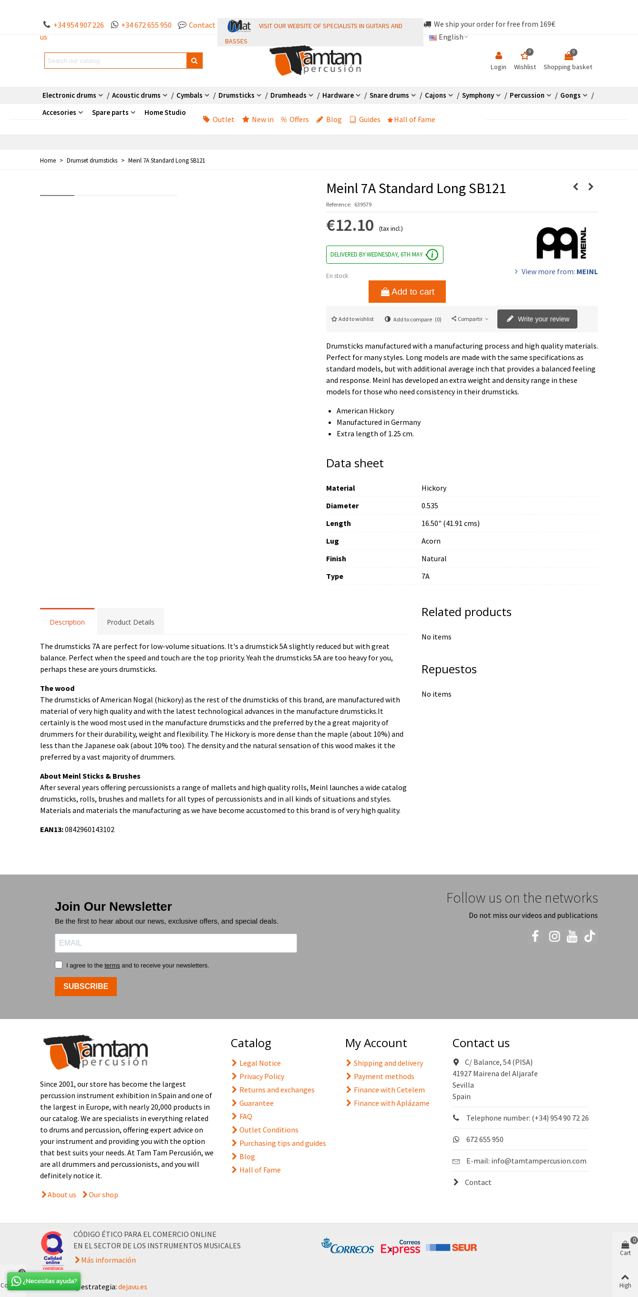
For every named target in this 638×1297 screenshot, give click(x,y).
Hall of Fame (411, 119)
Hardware (338, 95)
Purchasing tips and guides (278, 1143)
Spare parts (110, 112)
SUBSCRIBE (85, 986)
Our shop (103, 1194)
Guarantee (252, 1103)
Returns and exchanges (273, 1089)
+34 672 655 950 (146, 25)
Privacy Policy (257, 1076)
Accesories (59, 112)
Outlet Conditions (264, 1129)
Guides (365, 119)
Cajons (435, 95)
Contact (472, 1182)
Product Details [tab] (130, 622)
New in (258, 119)
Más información (108, 1260)
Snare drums (389, 95)
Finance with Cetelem (385, 1089)
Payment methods (379, 1076)
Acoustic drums (136, 95)
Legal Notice (256, 1063)
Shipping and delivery (384, 1063)
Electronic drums (69, 95)
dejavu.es (132, 1286)
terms (112, 965)
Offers (295, 119)
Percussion (527, 95)
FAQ (241, 1116)
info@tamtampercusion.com (539, 1160)
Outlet (219, 119)
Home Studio (165, 112)
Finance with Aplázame (387, 1103)
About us (62, 1194)
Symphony (478, 95)
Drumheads (288, 95)
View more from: (555, 271)
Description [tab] (67, 622)
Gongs (570, 95)
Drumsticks (236, 95)
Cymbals (189, 95)
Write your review (537, 319)
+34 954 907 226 (78, 25)
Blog (329, 119)
